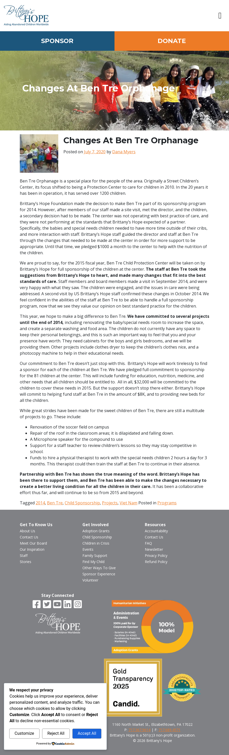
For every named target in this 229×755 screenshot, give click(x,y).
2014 (40, 503)
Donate (172, 41)
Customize (24, 733)
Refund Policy (156, 561)
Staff (23, 555)
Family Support (94, 555)
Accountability (156, 530)
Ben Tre (55, 503)
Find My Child (93, 561)
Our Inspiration (32, 549)
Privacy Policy (156, 555)
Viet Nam (128, 503)
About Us (27, 530)
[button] (220, 15)
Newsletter (154, 549)
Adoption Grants (96, 530)
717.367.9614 (139, 729)
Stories (25, 561)
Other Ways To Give (99, 567)
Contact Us (29, 537)
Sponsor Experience (98, 574)
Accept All (87, 733)
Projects (110, 503)
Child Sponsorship (82, 503)
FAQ (148, 543)
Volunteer (90, 580)
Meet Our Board (33, 543)
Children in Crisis (95, 543)
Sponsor (57, 41)
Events (87, 549)
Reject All (55, 733)
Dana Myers (124, 152)
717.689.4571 (169, 729)
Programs (167, 503)
